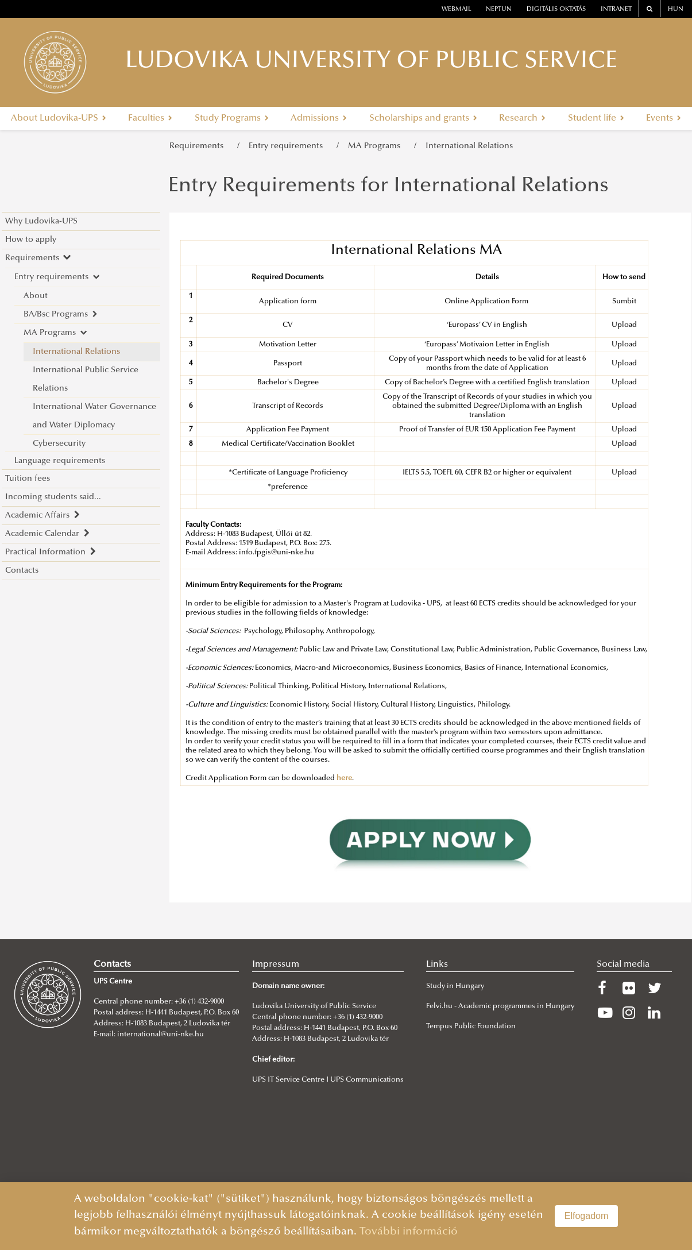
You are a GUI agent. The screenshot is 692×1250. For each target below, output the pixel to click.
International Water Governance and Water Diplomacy (94, 416)
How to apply (30, 240)
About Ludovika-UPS (58, 118)
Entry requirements (288, 146)
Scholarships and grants (423, 118)
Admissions (319, 118)
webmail (456, 9)
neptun (499, 9)
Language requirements (59, 461)
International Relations (469, 146)
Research (522, 118)
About (36, 296)
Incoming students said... (53, 497)
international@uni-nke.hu (160, 1034)
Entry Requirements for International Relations (388, 186)
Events (663, 118)
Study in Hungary (455, 986)
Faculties (150, 118)
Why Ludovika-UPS (41, 221)
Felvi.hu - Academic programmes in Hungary (500, 1006)
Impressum (275, 964)
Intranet (616, 9)
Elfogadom (587, 1216)
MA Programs (376, 146)
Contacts (21, 570)
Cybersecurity (59, 443)
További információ (408, 1231)
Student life (596, 118)
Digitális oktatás (556, 9)
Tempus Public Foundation (471, 1026)
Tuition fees (27, 478)
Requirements (198, 146)
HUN (675, 9)
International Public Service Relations (85, 379)
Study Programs (232, 118)
